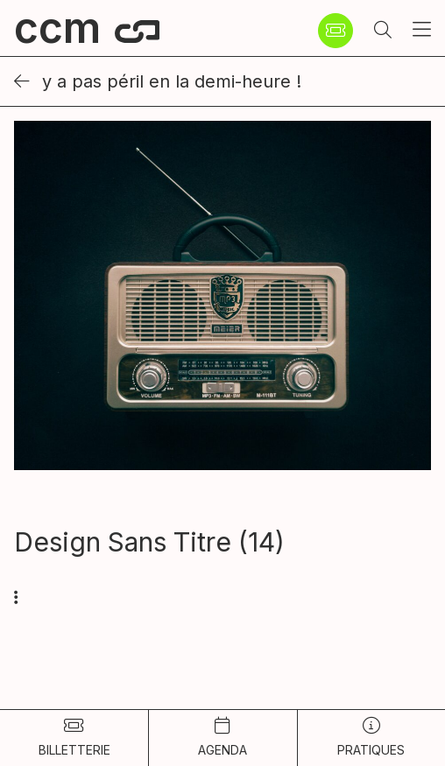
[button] (383, 30)
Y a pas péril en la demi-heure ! (157, 81)
